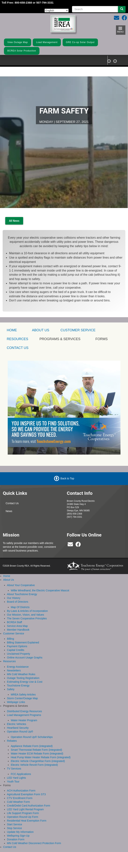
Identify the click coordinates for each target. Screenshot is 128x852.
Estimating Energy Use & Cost (24, 681)
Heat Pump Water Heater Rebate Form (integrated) (40, 757)
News (9, 511)
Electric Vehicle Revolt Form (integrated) (34, 764)
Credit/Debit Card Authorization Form (28, 805)
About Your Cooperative (21, 585)
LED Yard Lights (16, 777)
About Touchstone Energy (22, 594)
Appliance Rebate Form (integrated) (32, 746)
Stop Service (14, 828)
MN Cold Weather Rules (21, 674)
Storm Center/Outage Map (22, 698)
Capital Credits (15, 649)
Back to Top (67, 478)
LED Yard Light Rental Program (25, 809)
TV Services (14, 768)
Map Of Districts (20, 607)
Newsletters (14, 670)
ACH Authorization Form (21, 790)
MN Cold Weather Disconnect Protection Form (34, 843)
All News (14, 220)
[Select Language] (57, 10)
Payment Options (17, 646)
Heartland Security (18, 727)
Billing (10, 638)
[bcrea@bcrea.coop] (70, 545)
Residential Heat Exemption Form (26, 820)
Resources (9, 661)
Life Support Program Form (23, 813)
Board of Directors (17, 601)
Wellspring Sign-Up (18, 835)
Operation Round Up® (20, 731)
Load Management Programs (24, 715)
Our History (13, 597)
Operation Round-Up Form (22, 816)
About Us (40, 330)
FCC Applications (21, 774)
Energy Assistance (18, 666)
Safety (10, 689)
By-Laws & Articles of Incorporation (27, 610)
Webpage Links (16, 702)
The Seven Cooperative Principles (27, 618)
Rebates (12, 740)
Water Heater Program (24, 720)
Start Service (14, 824)
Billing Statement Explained (23, 642)
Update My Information (20, 831)
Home (6, 575)
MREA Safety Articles (23, 694)
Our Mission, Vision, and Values (25, 614)
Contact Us (12, 503)
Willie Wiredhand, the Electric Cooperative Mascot (40, 590)
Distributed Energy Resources (24, 711)
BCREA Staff (14, 622)
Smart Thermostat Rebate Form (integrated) (36, 749)
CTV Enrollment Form (19, 798)
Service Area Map (17, 625)
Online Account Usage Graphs (24, 657)
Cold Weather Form (18, 801)
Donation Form (15, 839)
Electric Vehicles (16, 724)
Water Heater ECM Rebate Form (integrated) (37, 753)
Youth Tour (13, 781)
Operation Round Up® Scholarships (32, 737)
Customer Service (78, 330)
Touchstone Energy (18, 685)
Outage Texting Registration (23, 677)
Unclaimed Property (18, 653)
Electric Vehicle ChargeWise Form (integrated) (38, 761)
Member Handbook (18, 629)
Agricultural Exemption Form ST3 (26, 794)
